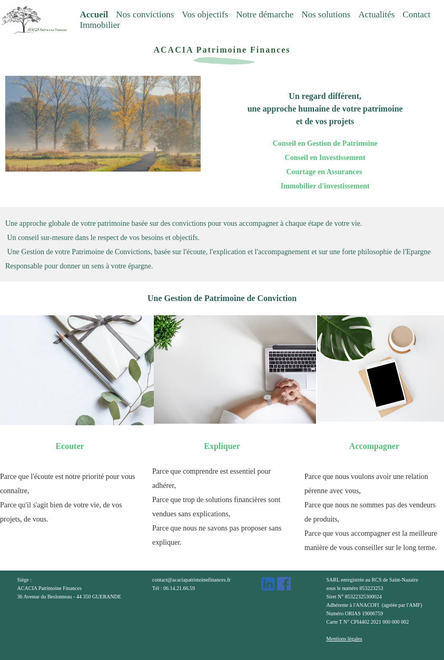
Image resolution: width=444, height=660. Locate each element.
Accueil (94, 14)
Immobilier (100, 25)
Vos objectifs (205, 14)
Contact (416, 14)
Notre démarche (264, 14)
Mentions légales (344, 639)
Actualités (376, 14)
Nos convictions (145, 14)
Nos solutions (325, 14)
